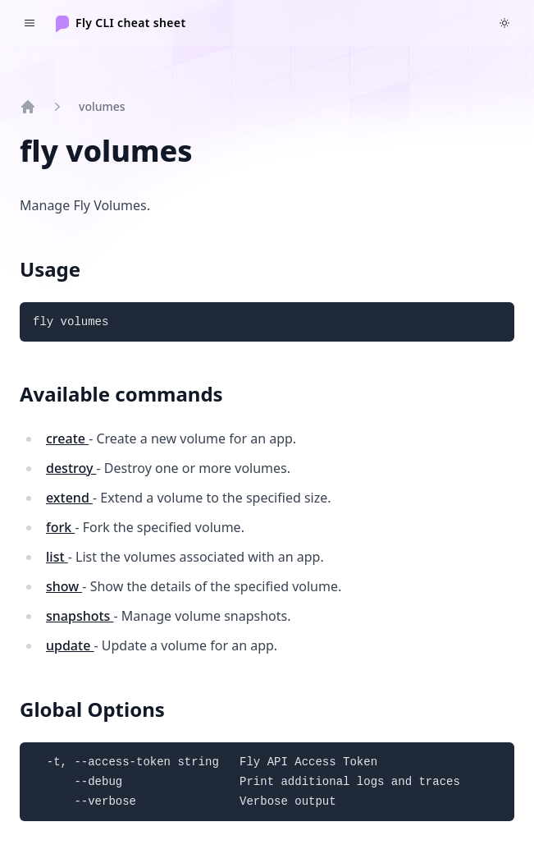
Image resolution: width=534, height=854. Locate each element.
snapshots (80, 616)
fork (60, 527)
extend (69, 498)
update (70, 645)
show (64, 586)
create (67, 438)
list (57, 557)
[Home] (120, 23)
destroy (71, 468)
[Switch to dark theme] (504, 23)
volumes (102, 106)
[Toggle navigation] (29, 23)
